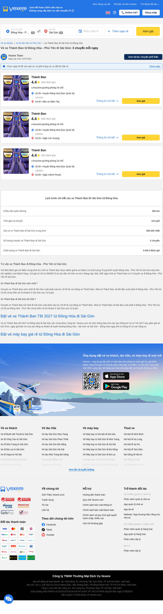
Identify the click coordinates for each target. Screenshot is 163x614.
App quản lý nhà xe (133, 504)
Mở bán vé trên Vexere (125, 4)
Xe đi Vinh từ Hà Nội (11, 464)
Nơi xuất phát (16, 29)
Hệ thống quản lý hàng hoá (139, 524)
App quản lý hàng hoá (134, 534)
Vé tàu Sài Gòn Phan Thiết (55, 439)
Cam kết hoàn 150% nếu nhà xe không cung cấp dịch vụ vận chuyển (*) (50, 9)
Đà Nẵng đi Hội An (133, 454)
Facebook (51, 524)
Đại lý (127, 546)
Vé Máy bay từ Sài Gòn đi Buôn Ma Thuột (100, 466)
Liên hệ (45, 510)
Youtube (50, 535)
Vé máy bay (91, 428)
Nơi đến (52, 29)
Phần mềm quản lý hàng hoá (138, 529)
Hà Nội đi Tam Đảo (133, 449)
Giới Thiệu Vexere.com (53, 494)
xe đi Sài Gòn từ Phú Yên (27, 43)
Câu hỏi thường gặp (93, 523)
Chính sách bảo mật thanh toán (98, 510)
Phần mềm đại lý (132, 539)
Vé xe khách (7, 43)
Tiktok (49, 529)
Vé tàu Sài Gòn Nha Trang (55, 434)
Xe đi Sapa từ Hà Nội (11, 454)
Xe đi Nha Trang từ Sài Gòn (14, 444)
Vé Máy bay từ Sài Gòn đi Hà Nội (99, 444)
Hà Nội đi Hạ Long (133, 439)
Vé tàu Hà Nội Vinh (51, 464)
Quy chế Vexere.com (93, 500)
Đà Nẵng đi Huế (132, 459)
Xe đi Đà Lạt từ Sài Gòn (12, 449)
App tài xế (129, 509)
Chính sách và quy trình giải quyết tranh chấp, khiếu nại (100, 517)
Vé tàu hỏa (49, 428)
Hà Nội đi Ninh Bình (133, 434)
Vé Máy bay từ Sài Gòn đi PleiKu (99, 459)
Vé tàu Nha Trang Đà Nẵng (55, 454)
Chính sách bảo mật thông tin (97, 505)
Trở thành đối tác (150, 4)
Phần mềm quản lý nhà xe (137, 499)
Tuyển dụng (48, 500)
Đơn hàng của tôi (101, 4)
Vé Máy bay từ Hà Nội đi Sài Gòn (99, 434)
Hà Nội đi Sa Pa (132, 444)
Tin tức (45, 505)
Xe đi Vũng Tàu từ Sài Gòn (14, 439)
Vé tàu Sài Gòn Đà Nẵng (54, 444)
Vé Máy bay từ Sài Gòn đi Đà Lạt (99, 454)
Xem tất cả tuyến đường (81, 469)
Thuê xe (129, 428)
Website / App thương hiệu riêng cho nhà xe (142, 516)
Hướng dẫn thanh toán (94, 494)
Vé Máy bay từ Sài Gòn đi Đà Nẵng (100, 449)
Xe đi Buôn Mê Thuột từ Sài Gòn (17, 434)
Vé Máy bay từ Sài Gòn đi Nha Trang (101, 439)
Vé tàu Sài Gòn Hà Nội (53, 449)
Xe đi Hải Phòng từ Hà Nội (14, 459)
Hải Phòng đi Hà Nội (134, 464)
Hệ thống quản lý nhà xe (137, 494)
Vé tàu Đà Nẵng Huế (52, 459)
